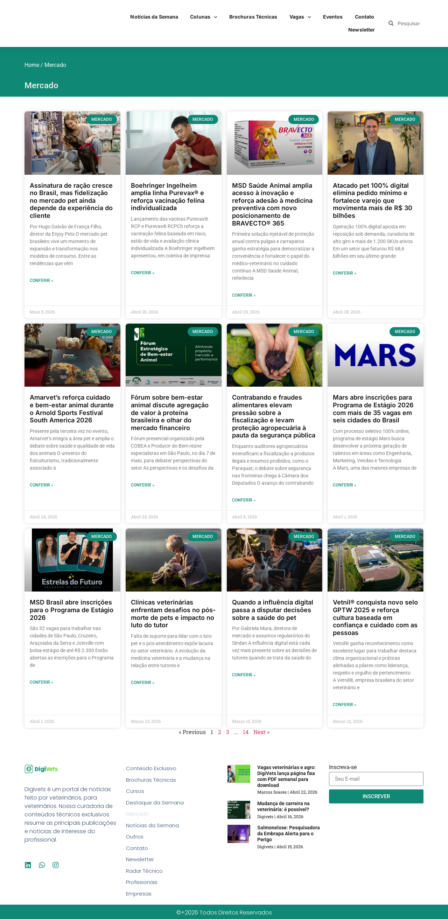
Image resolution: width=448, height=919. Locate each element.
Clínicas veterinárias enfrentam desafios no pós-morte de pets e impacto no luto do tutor (173, 614)
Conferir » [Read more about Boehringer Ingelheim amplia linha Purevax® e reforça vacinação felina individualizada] (142, 272)
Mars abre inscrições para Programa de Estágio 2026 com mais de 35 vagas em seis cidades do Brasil (373, 409)
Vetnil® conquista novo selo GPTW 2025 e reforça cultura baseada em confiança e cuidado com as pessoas (375, 617)
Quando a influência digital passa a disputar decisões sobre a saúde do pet (272, 610)
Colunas (203, 17)
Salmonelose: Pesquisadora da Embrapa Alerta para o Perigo (288, 833)
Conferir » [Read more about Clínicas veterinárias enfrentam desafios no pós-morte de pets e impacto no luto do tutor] (142, 682)
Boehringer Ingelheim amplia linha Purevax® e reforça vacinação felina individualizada (167, 197)
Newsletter (361, 30)
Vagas (300, 17)
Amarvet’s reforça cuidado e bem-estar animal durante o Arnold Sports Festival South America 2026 (72, 409)
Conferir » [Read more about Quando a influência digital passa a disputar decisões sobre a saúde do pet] (243, 674)
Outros (135, 840)
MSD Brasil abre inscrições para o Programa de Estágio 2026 (71, 610)
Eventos (333, 17)
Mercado (138, 816)
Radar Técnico (146, 876)
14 (245, 731)
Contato (364, 17)
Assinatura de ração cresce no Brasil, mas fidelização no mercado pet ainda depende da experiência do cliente (71, 200)
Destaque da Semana (156, 804)
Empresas (139, 900)
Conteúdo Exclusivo (153, 769)
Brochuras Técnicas (253, 17)
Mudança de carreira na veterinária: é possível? (283, 806)
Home (31, 65)
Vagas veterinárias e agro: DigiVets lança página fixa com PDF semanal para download (286, 776)
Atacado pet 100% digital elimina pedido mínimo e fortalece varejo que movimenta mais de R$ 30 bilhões (372, 200)
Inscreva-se (343, 768)
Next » (261, 731)
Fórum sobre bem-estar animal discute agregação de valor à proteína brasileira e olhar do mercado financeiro (170, 412)
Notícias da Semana (154, 17)
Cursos (135, 792)
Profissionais (143, 888)
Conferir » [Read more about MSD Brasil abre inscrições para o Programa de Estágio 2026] (41, 682)
